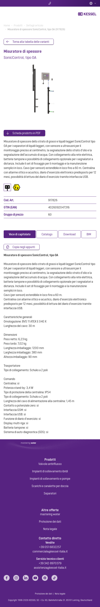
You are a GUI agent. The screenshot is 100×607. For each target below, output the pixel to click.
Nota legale (50, 529)
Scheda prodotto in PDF (26, 133)
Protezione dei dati (50, 521)
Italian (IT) (92, 3)
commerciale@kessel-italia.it (50, 551)
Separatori (50, 493)
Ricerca (19, 3)
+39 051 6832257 (50, 547)
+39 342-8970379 (50, 563)
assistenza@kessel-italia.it (50, 567)
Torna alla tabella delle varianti (30, 41)
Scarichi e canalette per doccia (50, 486)
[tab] (20, 234)
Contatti (50, 3)
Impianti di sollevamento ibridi (50, 471)
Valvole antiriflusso (50, 463)
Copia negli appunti (23, 247)
